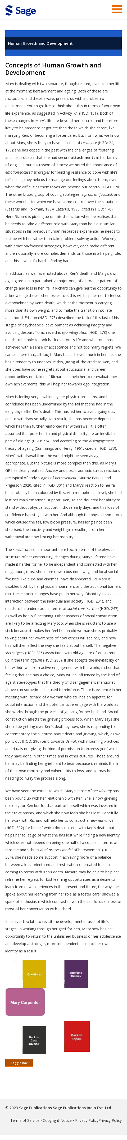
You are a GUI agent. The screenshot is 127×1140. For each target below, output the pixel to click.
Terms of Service (24, 1120)
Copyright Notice (57, 1120)
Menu (117, 9)
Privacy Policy (86, 1120)
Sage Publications (35, 1107)
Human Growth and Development (40, 43)
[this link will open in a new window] (26, 984)
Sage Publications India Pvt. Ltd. (82, 1107)
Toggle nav (19, 1063)
